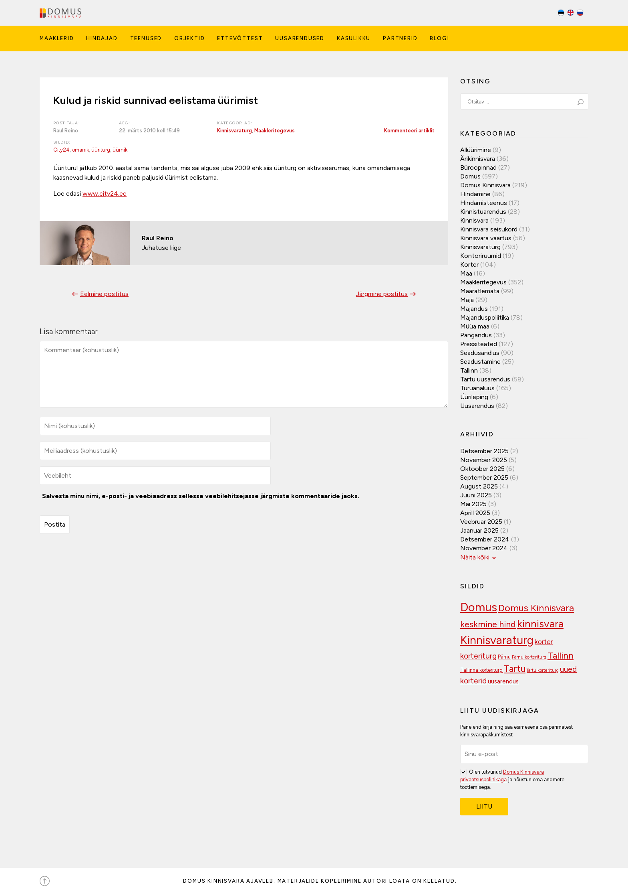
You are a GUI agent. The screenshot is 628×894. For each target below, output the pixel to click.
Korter (469, 264)
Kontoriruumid (480, 255)
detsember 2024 (484, 539)
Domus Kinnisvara (485, 185)
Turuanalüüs (477, 388)
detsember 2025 (484, 451)
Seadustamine (480, 361)
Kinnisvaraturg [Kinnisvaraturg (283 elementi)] (496, 640)
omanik (80, 150)
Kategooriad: (235, 123)
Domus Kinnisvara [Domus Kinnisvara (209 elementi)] (536, 608)
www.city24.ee (105, 193)
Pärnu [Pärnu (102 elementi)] (504, 657)
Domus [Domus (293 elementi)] (478, 607)
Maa (466, 273)
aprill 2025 (475, 513)
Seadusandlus (479, 353)
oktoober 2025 (482, 468)
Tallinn (469, 370)
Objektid (189, 38)
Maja (467, 300)
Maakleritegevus (274, 131)
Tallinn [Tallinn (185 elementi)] (560, 655)
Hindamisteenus (483, 203)
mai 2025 (473, 504)
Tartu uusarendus (485, 379)
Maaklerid (57, 38)
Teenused (146, 38)
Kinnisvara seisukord (488, 229)
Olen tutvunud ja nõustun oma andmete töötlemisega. (512, 779)
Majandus (474, 308)
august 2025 (479, 486)
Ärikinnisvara (477, 158)
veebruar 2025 (481, 521)
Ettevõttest (240, 38)
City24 (61, 150)
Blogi (439, 38)
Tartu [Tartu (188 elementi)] (514, 668)
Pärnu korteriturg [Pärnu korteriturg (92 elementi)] (529, 657)
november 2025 (483, 460)
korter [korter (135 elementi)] (544, 642)
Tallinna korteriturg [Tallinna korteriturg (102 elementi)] (481, 670)
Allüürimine (475, 150)
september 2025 (484, 477)
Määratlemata (479, 291)
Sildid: (62, 142)
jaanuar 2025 (479, 530)
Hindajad (102, 38)
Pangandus (476, 335)
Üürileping (474, 397)
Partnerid (400, 38)
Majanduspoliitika (484, 317)
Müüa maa (474, 326)
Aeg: (125, 123)
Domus (470, 176)
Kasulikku (353, 38)
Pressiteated (478, 344)
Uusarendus (477, 405)
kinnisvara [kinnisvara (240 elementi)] (540, 623)
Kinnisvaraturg (234, 131)
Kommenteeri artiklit (409, 131)
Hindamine (475, 194)
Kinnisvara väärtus (485, 238)
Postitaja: (66, 123)
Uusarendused (299, 38)
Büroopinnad (478, 167)
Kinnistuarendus (483, 211)
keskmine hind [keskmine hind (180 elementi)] (488, 624)
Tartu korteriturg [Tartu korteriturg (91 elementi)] (543, 670)
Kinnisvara (474, 220)
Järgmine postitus (387, 294)
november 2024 (484, 548)
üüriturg (100, 150)
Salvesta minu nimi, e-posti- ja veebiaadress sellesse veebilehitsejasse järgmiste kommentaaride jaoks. (200, 496)
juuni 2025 (476, 495)
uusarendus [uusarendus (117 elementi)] (503, 681)
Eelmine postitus (99, 294)
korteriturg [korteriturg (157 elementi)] (478, 656)
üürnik (120, 150)
